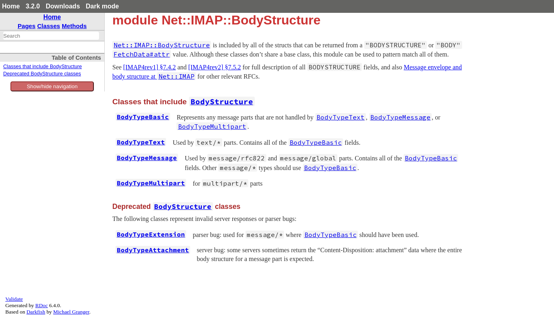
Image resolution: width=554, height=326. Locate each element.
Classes (48, 25)
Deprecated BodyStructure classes (42, 74)
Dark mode (102, 6)
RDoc (41, 305)
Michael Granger (71, 312)
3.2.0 (33, 6)
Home (11, 6)
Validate (14, 299)
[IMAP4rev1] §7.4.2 (149, 67)
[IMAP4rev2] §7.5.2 (214, 67)
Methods (74, 25)
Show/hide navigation (52, 86)
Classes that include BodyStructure (42, 66)
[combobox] (51, 36)
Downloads (63, 6)
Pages (27, 25)
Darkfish (35, 312)
